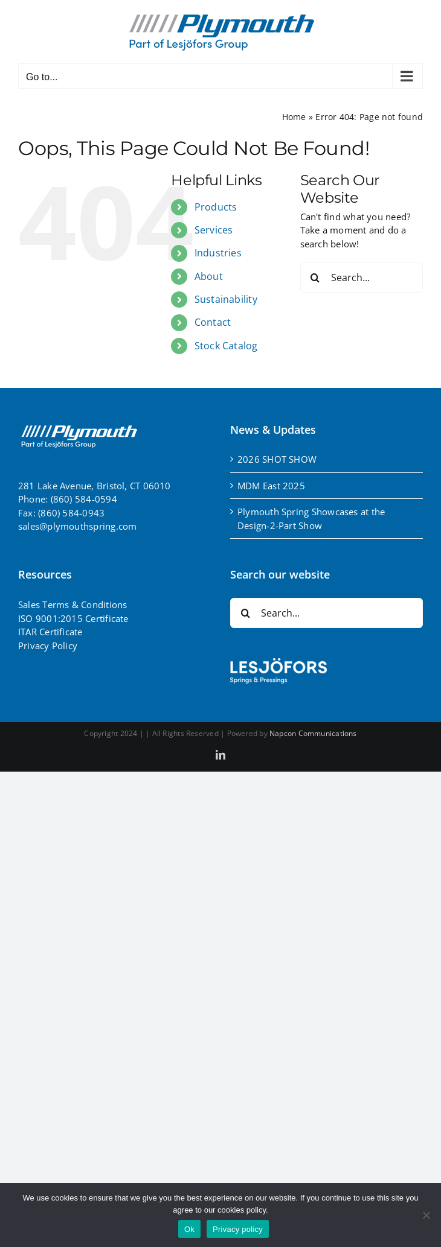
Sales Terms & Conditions (72, 604)
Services (214, 229)
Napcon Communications (313, 733)
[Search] (315, 277)
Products (216, 207)
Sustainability (226, 299)
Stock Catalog (226, 345)
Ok (189, 1229)
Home (294, 116)
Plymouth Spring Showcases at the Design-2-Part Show (311, 518)
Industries (218, 252)
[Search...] (361, 277)
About (209, 276)
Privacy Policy (47, 645)
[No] (426, 1215)
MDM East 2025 (271, 486)
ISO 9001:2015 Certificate (73, 618)
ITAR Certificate (50, 632)
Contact (213, 322)
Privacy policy (238, 1229)
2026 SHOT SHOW (277, 459)
